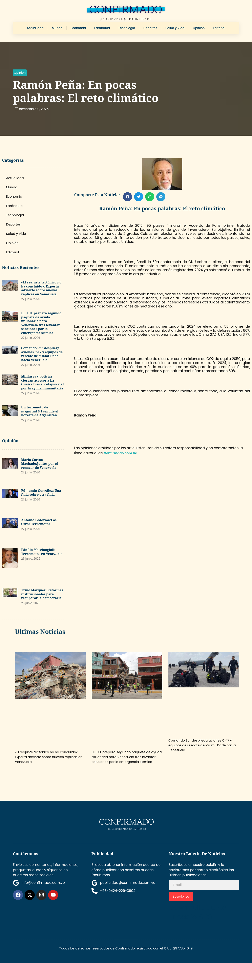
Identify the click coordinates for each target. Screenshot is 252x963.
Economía (78, 28)
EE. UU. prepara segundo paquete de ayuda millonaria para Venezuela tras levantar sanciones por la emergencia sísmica (41, 323)
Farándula (102, 28)
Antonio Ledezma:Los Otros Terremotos (39, 522)
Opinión (199, 28)
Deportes (150, 28)
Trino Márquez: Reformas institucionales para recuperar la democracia (42, 594)
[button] (20, 72)
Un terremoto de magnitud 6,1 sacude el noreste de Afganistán (39, 411)
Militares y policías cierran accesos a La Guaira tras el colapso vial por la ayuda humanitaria (42, 382)
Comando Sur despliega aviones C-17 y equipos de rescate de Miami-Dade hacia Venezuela (42, 354)
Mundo (57, 28)
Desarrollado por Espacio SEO (199, 912)
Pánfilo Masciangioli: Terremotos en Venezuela (42, 552)
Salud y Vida (174, 28)
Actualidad (35, 28)
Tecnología (126, 28)
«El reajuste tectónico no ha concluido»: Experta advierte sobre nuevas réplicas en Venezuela (41, 288)
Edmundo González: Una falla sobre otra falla (41, 492)
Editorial (219, 28)
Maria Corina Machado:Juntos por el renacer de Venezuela (39, 463)
